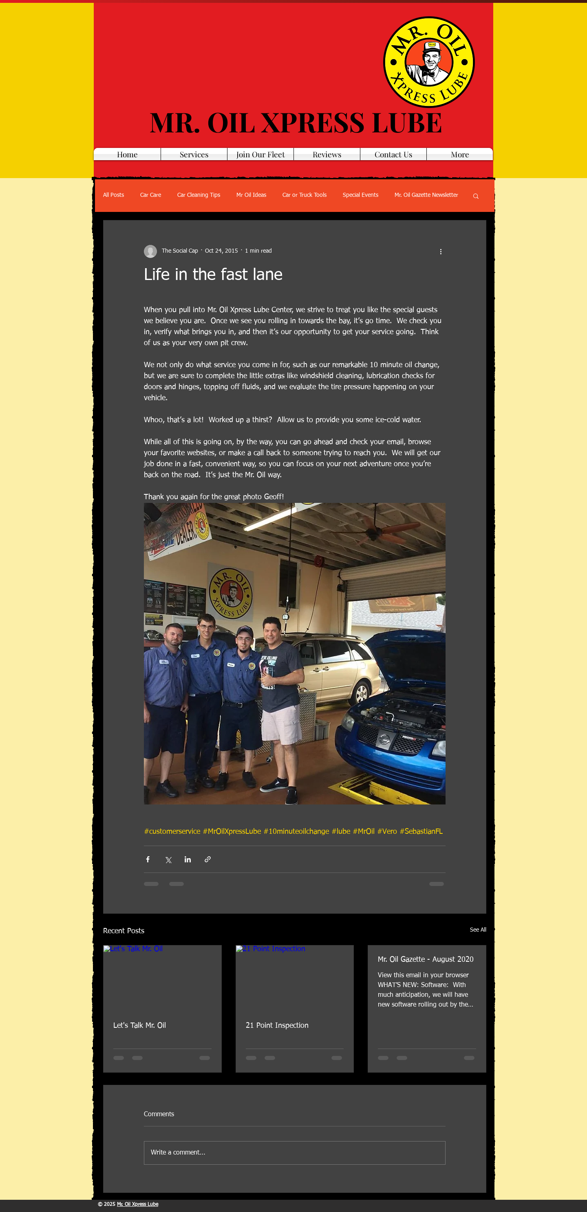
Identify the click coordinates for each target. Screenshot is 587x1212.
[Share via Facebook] (148, 859)
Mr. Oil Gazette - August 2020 (426, 959)
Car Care (150, 195)
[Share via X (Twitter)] (168, 859)
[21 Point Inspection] (295, 978)
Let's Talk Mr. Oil (139, 1025)
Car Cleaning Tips (198, 195)
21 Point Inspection (277, 1025)
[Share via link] (208, 859)
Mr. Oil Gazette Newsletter (426, 195)
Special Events (360, 195)
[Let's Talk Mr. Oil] (162, 978)
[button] (476, 195)
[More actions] (441, 251)
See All (478, 930)
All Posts (113, 195)
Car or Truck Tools (304, 195)
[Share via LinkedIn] (188, 859)
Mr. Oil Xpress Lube (137, 1204)
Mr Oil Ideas (251, 195)
